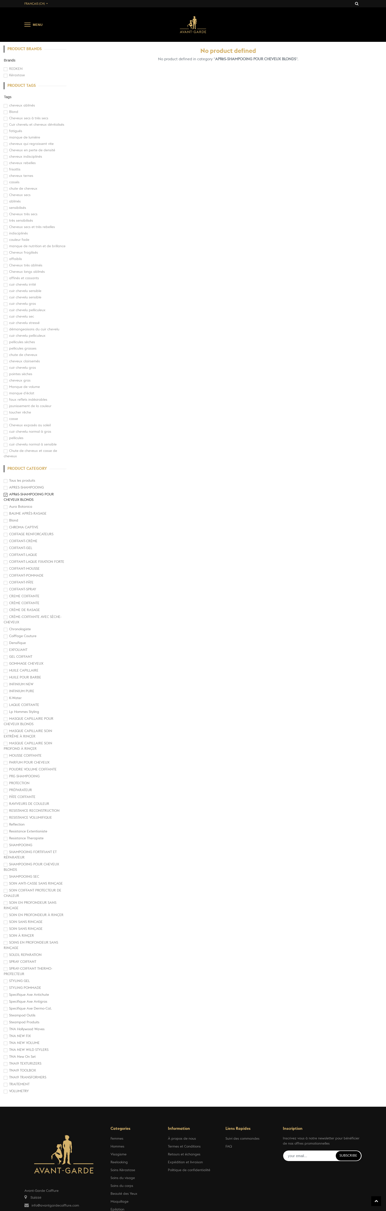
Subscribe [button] (348, 1155)
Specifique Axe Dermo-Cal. (30, 1008)
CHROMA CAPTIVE (23, 527)
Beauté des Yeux (124, 1194)
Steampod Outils (22, 1015)
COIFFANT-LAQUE (23, 555)
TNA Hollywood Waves (27, 1029)
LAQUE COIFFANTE (24, 705)
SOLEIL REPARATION (25, 955)
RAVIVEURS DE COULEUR (29, 804)
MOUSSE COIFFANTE (25, 755)
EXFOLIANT (18, 650)
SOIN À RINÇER (21, 935)
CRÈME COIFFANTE (24, 603)
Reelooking (119, 1162)
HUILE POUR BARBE (25, 677)
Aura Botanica (20, 506)
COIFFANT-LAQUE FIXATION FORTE (36, 562)
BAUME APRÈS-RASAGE (28, 513)
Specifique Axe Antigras (28, 1001)
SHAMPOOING (20, 845)
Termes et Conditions (184, 1146)
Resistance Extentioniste (28, 831)
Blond (13, 520)
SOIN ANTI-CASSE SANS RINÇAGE (36, 883)
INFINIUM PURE (21, 691)
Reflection (17, 824)
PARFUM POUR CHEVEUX (29, 762)
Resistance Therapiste (26, 838)
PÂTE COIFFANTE (22, 797)
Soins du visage (123, 1178)
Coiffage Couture (22, 636)
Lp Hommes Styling (24, 712)
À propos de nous (182, 1138)
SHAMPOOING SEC (24, 876)
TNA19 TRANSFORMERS (27, 1077)
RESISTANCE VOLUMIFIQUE (30, 817)
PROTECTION (19, 783)
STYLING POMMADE (25, 988)
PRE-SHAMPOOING (24, 776)
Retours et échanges (184, 1154)
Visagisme (119, 1154)
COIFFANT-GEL (20, 548)
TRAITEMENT (19, 1084)
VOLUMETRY (19, 1091)
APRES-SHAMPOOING (26, 487)
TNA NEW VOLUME (24, 1043)
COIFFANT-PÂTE (21, 582)
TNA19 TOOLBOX (22, 1070)
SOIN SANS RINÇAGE (26, 929)
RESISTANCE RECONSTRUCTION (34, 810)
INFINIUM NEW (21, 684)
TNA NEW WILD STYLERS (28, 1050)
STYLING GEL (19, 981)
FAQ (228, 1146)
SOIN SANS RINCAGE (26, 922)
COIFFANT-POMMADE (26, 575)
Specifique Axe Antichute (29, 994)
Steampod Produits (24, 1022)
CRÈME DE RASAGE (24, 610)
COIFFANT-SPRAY (22, 589)
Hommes (117, 1146)
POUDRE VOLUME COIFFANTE (33, 769)
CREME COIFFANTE (24, 596)
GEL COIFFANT (20, 657)
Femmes (117, 1138)
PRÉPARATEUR (20, 790)
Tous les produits (22, 480)
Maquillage (120, 1201)
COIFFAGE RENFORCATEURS (31, 534)
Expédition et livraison (185, 1162)
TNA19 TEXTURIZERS (25, 1063)
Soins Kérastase (123, 1170)
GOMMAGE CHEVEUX (26, 663)
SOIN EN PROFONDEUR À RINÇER (36, 915)
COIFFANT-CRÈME (23, 541)
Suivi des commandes (242, 1138)
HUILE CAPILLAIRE (23, 670)
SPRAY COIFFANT (22, 962)
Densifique (17, 643)
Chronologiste (20, 629)
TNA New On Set (22, 1056)
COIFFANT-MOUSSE (24, 568)
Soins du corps (122, 1186)
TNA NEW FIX (20, 1036)
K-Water (15, 698)
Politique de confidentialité (189, 1170)
